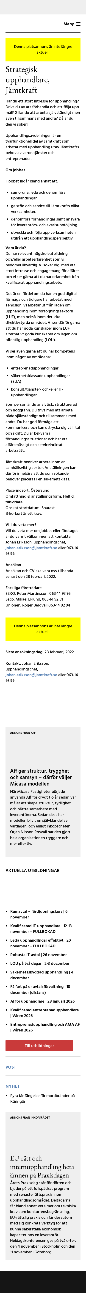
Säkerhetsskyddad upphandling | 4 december (41, 975)
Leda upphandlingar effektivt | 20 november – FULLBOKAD (40, 943)
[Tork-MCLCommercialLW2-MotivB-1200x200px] (43, 7)
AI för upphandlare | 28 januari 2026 (42, 1001)
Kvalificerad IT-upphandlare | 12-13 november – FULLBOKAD (41, 929)
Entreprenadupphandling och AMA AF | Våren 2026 (45, 1027)
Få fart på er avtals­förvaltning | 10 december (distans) (40, 990)
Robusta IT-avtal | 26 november (38, 955)
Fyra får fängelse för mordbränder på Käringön (42, 1099)
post (11, 1067)
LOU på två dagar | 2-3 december (39, 963)
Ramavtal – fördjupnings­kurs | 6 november (39, 914)
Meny (72, 24)
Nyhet (13, 1086)
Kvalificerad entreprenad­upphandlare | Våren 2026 (44, 1013)
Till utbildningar (39, 1046)
